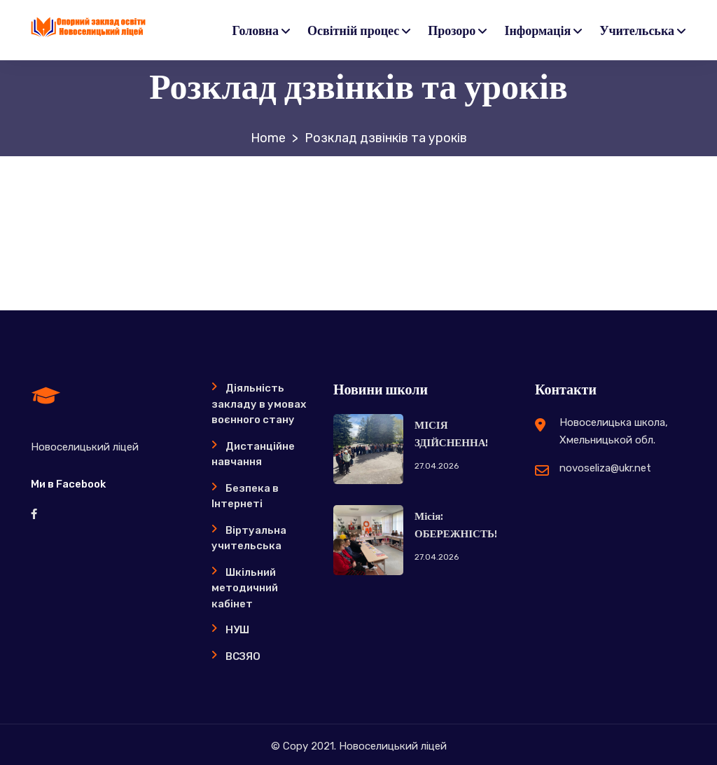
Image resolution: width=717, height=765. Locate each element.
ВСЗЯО (242, 656)
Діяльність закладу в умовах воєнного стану (258, 404)
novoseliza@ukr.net (605, 468)
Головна (255, 31)
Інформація (537, 31)
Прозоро (451, 31)
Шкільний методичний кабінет (244, 588)
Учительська (636, 31)
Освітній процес (353, 31)
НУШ (237, 629)
